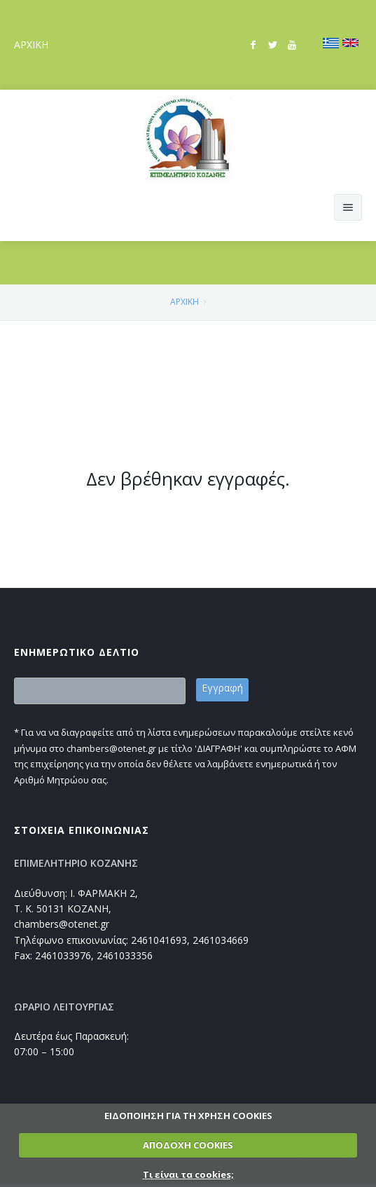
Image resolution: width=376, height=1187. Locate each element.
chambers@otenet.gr (61, 924)
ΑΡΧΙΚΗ (31, 44)
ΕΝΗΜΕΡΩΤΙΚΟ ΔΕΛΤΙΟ (76, 652)
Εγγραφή (222, 687)
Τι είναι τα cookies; (188, 1174)
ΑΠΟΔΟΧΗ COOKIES (188, 1145)
